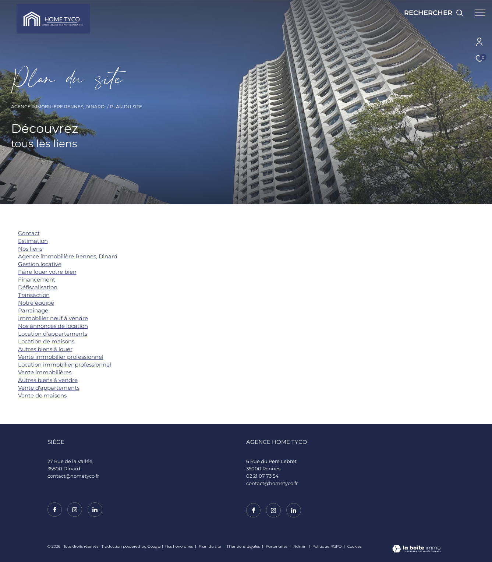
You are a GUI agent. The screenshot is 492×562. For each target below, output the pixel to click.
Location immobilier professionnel (64, 364)
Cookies (354, 546)
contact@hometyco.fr (272, 483)
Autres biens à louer (45, 349)
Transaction (34, 294)
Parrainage (33, 310)
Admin (300, 546)
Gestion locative (39, 264)
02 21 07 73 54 (262, 476)
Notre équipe (36, 302)
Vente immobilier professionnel (60, 356)
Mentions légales (244, 546)
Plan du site (210, 546)
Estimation (33, 240)
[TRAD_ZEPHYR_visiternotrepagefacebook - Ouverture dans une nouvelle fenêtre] (253, 510)
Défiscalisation (37, 287)
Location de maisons (46, 341)
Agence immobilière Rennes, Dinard (58, 106)
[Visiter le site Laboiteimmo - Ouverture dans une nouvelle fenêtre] (416, 549)
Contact (29, 233)
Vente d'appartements (48, 387)
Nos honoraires (179, 546)
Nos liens (30, 248)
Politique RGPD (326, 546)
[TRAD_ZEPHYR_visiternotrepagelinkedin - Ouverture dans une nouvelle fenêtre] (293, 510)
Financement (36, 279)
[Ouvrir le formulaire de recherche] (434, 13)
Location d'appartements (52, 333)
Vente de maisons (42, 395)
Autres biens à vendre (48, 380)
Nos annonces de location (53, 325)
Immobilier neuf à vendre (53, 318)
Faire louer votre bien (47, 271)
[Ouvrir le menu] (480, 13)
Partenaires (277, 546)
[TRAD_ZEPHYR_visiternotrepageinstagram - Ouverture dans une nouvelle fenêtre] (273, 510)
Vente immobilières (44, 372)
